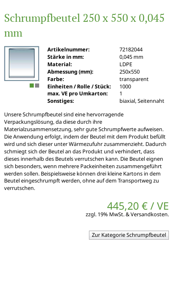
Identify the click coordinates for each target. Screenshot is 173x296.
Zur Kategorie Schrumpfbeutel (129, 234)
